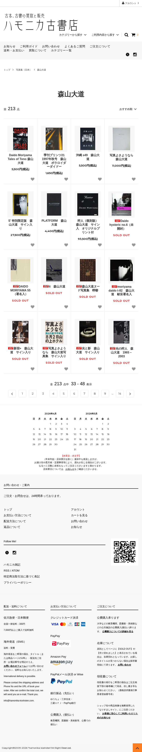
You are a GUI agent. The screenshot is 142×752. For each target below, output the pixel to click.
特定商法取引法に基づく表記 (22, 576)
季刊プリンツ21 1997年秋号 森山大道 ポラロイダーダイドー (54, 161)
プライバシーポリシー (17, 582)
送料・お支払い (14, 50)
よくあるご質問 (75, 46)
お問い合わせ (51, 46)
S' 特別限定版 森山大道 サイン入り (20, 224)
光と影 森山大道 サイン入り (88, 350)
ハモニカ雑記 (12, 564)
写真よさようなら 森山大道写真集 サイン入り (54, 352)
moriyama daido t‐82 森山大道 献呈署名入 (121, 290)
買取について (38, 50)
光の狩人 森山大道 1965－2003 (121, 352)
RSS (6, 570)
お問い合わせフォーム (15, 665)
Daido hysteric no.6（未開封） (121, 224)
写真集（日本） (24, 70)
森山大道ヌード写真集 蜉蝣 (88, 288)
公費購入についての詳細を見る (117, 631)
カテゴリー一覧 (61, 50)
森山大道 (41, 70)
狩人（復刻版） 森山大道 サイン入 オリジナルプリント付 (88, 226)
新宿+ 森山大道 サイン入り (20, 350)
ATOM (15, 570)
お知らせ (10, 46)
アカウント (131, 3)
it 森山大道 (54, 286)
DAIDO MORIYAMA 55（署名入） (20, 290)
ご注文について (100, 46)
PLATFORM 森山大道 (54, 222)
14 (119, 393)
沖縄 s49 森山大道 (87, 157)
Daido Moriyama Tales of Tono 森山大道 (20, 159)
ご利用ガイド (29, 46)
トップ (7, 70)
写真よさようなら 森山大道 (122, 157)
